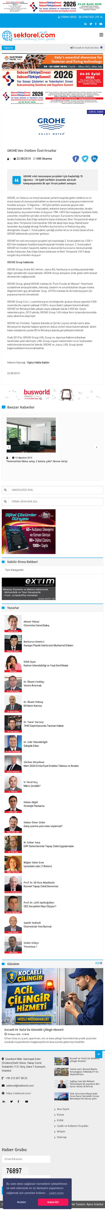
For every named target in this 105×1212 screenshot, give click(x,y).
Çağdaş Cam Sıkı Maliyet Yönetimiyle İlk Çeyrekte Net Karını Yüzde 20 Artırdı (84, 1084)
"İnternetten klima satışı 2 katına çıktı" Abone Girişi (36, 461)
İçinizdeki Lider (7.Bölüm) (38, 866)
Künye (60, 1114)
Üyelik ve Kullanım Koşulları (72, 1126)
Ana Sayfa (63, 1109)
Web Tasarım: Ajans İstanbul (86, 1204)
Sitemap (62, 1137)
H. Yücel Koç (31, 782)
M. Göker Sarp (32, 842)
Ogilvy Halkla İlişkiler (38, 362)
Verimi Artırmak (33, 685)
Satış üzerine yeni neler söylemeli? (43, 826)
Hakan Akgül (31, 802)
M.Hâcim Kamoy (33, 705)
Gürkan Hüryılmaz (34, 762)
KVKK (60, 1120)
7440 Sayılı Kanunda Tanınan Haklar (44, 725)
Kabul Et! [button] (53, 1202)
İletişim (61, 1131)
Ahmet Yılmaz (31, 621)
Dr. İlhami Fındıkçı (34, 681)
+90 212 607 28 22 (14, 1078)
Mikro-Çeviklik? (32, 785)
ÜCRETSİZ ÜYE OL (91, 17)
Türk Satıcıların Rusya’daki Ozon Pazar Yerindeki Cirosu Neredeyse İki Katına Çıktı (84, 1096)
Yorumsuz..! (30, 946)
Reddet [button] (21, 1202)
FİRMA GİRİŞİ (67, 17)
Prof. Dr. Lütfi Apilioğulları (39, 902)
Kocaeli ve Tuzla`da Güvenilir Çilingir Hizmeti (33, 1029)
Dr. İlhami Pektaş (33, 702)
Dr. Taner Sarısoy (34, 722)
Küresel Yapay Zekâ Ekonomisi (41, 886)
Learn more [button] (56, 1192)
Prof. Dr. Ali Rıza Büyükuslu (39, 882)
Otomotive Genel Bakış (36, 625)
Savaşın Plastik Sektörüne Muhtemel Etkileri (48, 645)
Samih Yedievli (32, 922)
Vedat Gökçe (31, 942)
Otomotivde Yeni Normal (37, 926)
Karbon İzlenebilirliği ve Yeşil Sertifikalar (46, 665)
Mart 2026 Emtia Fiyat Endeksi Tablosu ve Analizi (51, 765)
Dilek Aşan (30, 661)
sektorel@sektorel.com (18, 1085)
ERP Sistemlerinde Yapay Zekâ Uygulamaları (49, 846)
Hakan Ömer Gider (34, 822)
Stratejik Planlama (34, 806)
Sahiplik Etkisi (31, 745)
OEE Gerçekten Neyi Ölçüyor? (40, 906)
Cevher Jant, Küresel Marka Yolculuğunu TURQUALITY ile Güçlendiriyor (84, 1072)
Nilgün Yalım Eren (34, 862)
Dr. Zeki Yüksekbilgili (35, 742)
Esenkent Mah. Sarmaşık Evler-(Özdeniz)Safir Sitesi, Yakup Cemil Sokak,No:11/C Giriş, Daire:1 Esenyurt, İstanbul (24, 1064)
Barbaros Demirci (34, 641)
